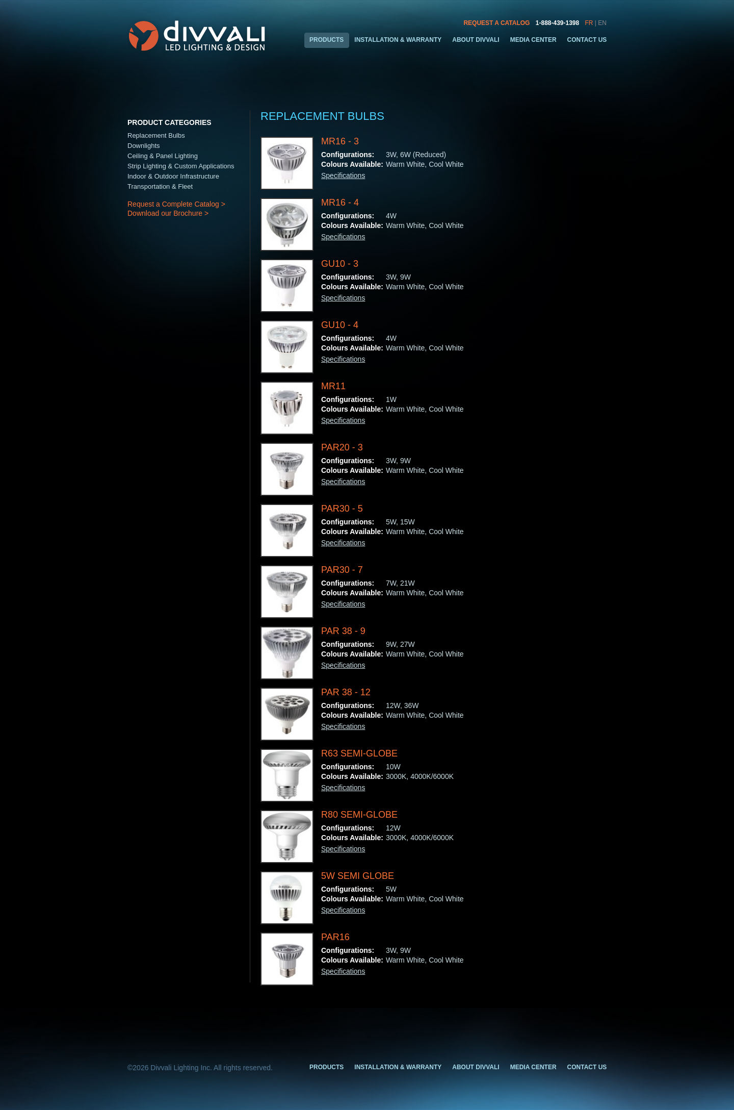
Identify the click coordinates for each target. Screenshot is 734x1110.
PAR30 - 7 (342, 570)
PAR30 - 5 (342, 508)
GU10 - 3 (339, 264)
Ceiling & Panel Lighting (162, 156)
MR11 (333, 386)
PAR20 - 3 (342, 447)
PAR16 (335, 937)
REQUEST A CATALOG (496, 23)
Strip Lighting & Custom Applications (180, 166)
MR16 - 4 (340, 202)
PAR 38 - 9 (343, 631)
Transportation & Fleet (160, 186)
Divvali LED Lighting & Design (198, 36)
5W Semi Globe (357, 876)
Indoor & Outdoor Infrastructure (173, 176)
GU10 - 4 (339, 325)
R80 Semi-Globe (359, 815)
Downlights (143, 145)
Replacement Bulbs (156, 135)
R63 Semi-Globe (359, 753)
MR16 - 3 (340, 141)
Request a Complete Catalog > (176, 204)
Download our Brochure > (167, 213)
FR (589, 23)
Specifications (343, 175)
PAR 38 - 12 (346, 692)
